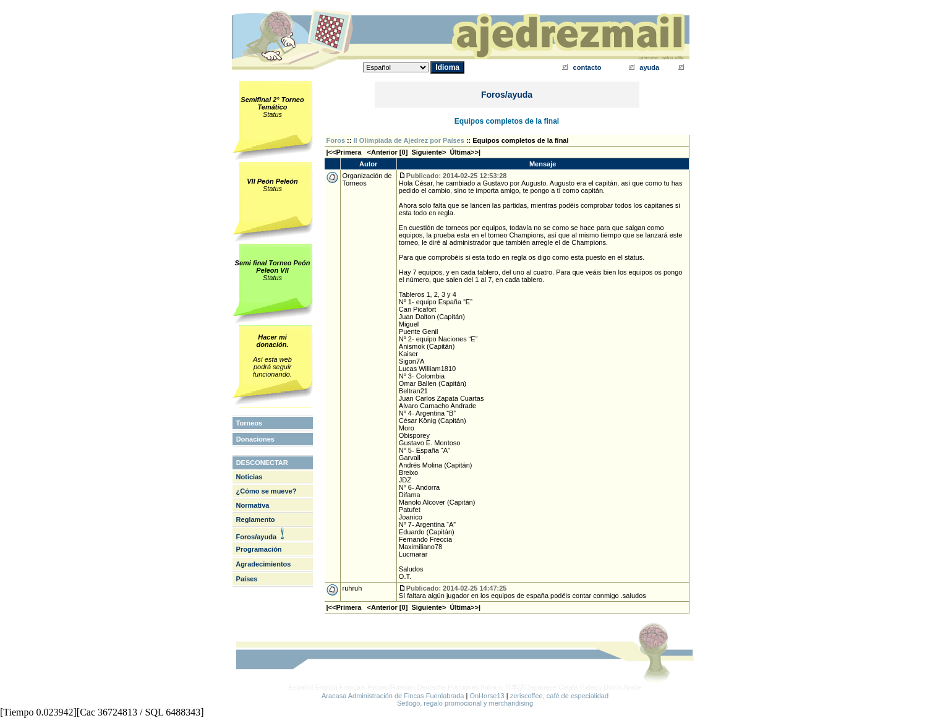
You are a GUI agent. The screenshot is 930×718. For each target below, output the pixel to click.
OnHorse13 (486, 695)
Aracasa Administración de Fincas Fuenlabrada (393, 695)
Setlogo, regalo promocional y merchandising (465, 703)
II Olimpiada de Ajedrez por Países (409, 140)
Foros (336, 140)
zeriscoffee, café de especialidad (559, 695)
